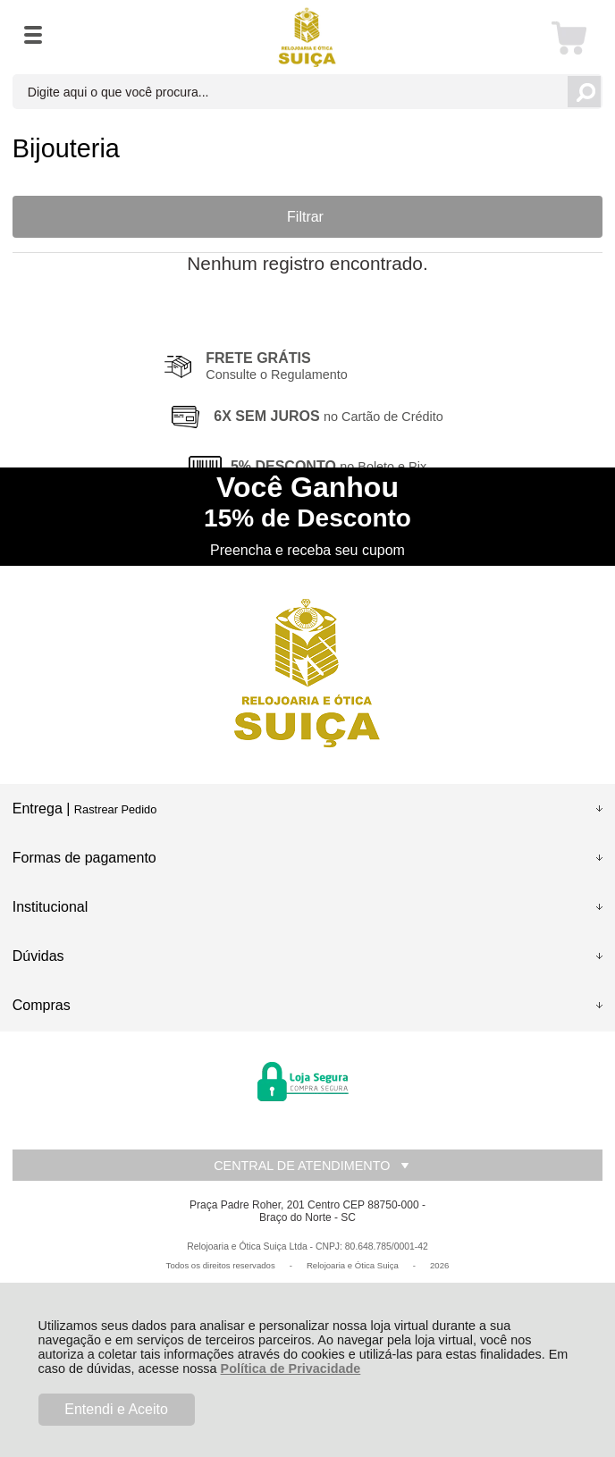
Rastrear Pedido (115, 809)
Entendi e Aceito (116, 1409)
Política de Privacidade (291, 1368)
